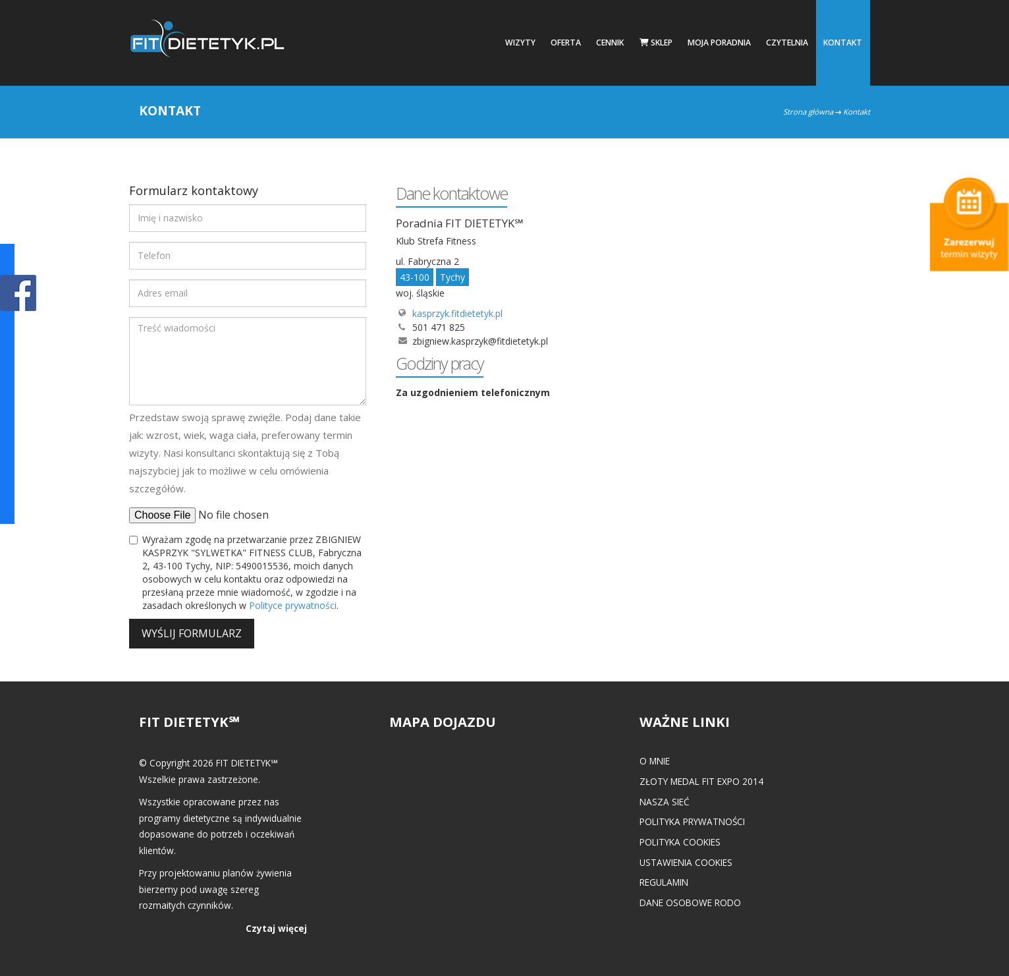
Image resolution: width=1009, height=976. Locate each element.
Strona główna (808, 112)
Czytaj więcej (276, 928)
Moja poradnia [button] (719, 42)
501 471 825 (438, 327)
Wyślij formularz (192, 633)
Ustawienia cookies (686, 862)
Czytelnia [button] (787, 42)
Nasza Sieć (665, 801)
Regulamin (664, 882)
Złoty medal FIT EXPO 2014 (701, 781)
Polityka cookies (680, 842)
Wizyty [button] (520, 42)
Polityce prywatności (293, 605)
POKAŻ (18, 294)
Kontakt (842, 42)
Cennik (610, 42)
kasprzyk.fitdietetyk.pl (457, 313)
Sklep (656, 42)
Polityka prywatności (692, 821)
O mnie (655, 761)
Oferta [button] (566, 42)
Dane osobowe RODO (690, 902)
